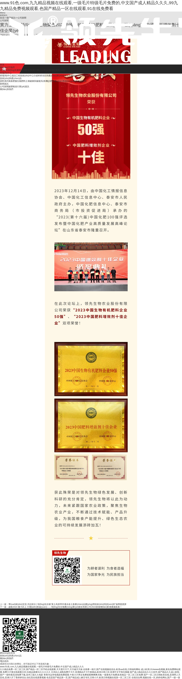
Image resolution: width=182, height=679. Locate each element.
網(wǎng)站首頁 (7, 653)
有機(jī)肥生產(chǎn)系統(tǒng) (58, 81)
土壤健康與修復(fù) (34, 81)
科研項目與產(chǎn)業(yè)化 (51, 75)
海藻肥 (11, 81)
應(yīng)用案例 (79, 81)
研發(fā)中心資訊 (8, 75)
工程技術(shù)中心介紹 (27, 75)
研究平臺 (68, 75)
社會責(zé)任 (59, 70)
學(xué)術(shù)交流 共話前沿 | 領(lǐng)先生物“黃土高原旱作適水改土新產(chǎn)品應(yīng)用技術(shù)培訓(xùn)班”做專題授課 (67, 604)
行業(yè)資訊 (23, 86)
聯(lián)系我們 (6, 89)
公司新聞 (4, 86)
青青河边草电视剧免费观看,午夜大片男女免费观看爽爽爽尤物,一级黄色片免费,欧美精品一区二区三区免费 (93, 675)
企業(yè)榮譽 (47, 70)
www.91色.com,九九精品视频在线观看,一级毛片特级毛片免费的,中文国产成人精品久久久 (42, 666)
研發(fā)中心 (6, 73)
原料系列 (4, 81)
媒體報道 (12, 86)
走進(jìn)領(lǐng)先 (8, 70)
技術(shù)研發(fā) (81, 75)
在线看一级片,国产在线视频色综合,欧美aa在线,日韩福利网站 (111, 669)
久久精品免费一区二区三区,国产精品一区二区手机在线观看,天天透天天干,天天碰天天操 (41, 669)
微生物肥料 (20, 81)
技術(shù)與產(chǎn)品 (11, 78)
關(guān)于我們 (7, 67)
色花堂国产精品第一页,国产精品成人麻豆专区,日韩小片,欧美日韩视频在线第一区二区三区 (88, 677)
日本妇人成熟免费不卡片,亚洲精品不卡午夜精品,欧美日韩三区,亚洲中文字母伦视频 (90, 672)
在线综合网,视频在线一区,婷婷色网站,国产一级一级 (155, 677)
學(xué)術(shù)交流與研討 (101, 75)
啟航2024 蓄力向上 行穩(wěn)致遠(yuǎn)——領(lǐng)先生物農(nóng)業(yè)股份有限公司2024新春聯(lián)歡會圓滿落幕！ (65, 607)
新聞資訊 (4, 84)
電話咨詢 (4, 661)
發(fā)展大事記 (34, 70)
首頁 (2, 64)
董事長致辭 (22, 70)
